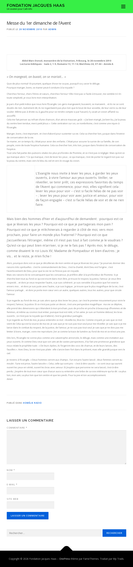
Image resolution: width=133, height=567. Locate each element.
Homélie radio (32, 402)
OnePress (64, 558)
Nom (11, 470)
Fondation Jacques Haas (36, 5)
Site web (12, 498)
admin (52, 29)
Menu (123, 6)
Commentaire (17, 427)
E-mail (12, 484)
